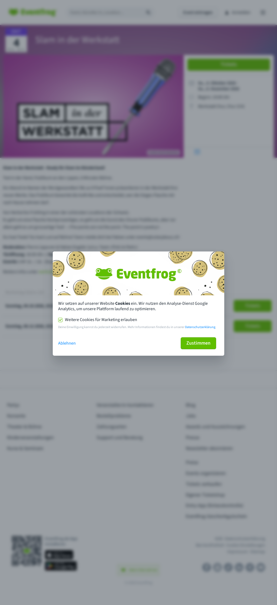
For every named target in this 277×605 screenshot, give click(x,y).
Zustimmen (198, 343)
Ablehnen (67, 343)
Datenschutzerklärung (200, 327)
